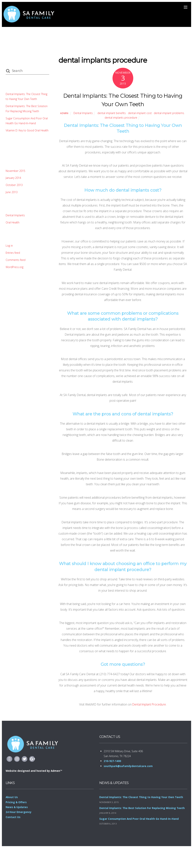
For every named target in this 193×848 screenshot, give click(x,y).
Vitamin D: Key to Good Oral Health (27, 130)
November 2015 (16, 171)
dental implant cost (140, 113)
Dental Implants (82, 113)
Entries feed (13, 252)
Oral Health (13, 222)
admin (63, 113)
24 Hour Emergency (19, 812)
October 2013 (14, 185)
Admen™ (57, 771)
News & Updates (17, 807)
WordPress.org (15, 267)
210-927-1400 (112, 761)
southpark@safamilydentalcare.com (129, 766)
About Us (12, 797)
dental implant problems (169, 113)
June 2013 (12, 192)
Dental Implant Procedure (149, 704)
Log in (9, 245)
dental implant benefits (111, 113)
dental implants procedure (121, 117)
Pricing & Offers (16, 802)
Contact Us (13, 817)
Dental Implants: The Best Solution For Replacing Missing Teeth (142, 808)
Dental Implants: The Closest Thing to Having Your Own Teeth (141, 797)
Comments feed (16, 260)
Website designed (18, 771)
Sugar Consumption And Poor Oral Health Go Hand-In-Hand (139, 819)
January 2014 (13, 178)
